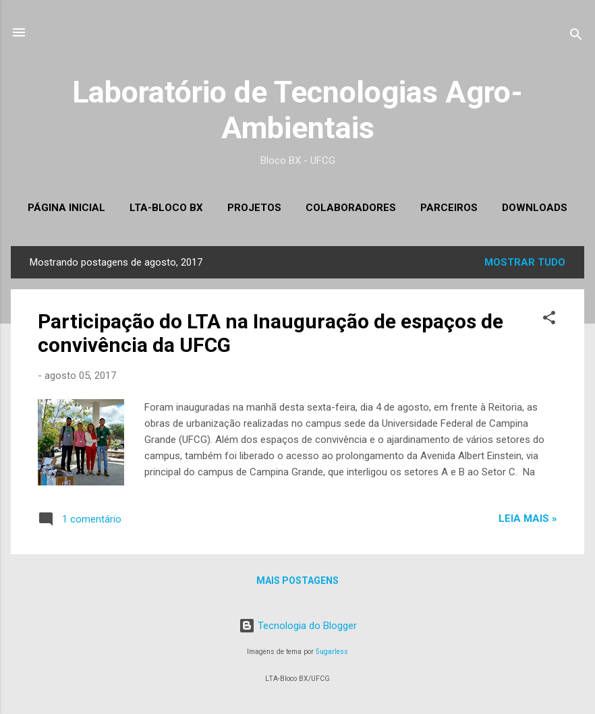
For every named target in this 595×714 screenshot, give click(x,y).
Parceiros (449, 208)
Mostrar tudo (524, 262)
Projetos (254, 208)
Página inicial (66, 208)
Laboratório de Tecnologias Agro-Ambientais (297, 110)
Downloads (534, 208)
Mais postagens (297, 580)
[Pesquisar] (576, 36)
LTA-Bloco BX (166, 208)
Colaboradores (351, 208)
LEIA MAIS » (528, 518)
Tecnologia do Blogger (298, 626)
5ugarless (332, 651)
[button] (549, 319)
